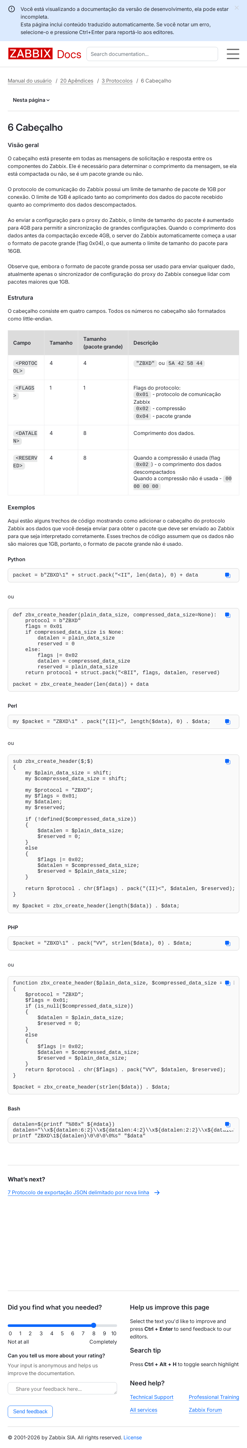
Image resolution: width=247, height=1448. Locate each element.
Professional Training (214, 1397)
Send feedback (30, 1411)
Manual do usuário (30, 80)
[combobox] (154, 54)
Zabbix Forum (205, 1410)
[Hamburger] (233, 54)
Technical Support (151, 1397)
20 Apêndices (76, 80)
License (133, 1437)
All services (143, 1410)
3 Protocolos (117, 80)
